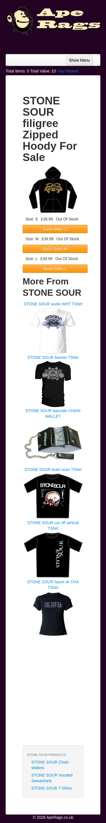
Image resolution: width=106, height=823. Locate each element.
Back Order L (55, 268)
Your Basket (67, 71)
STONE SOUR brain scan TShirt (53, 469)
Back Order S (55, 229)
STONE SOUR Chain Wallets (50, 765)
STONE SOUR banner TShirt (53, 357)
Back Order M (55, 249)
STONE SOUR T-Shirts (51, 788)
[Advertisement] (55, 43)
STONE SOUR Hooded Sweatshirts (51, 778)
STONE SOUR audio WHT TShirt (53, 304)
